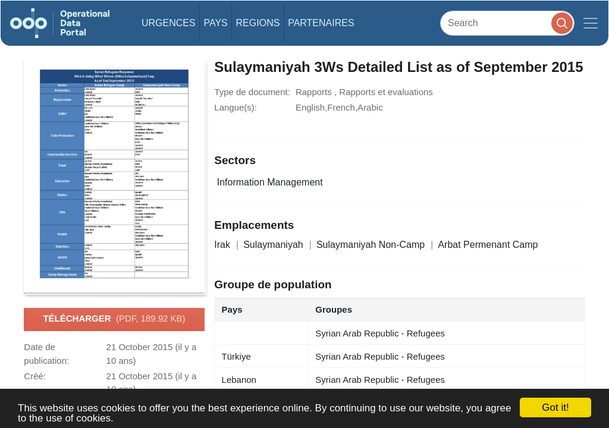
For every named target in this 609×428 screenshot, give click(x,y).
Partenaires (321, 23)
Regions (258, 23)
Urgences (169, 23)
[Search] (507, 23)
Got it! (555, 407)
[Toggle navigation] (591, 23)
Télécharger (114, 319)
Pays (215, 23)
